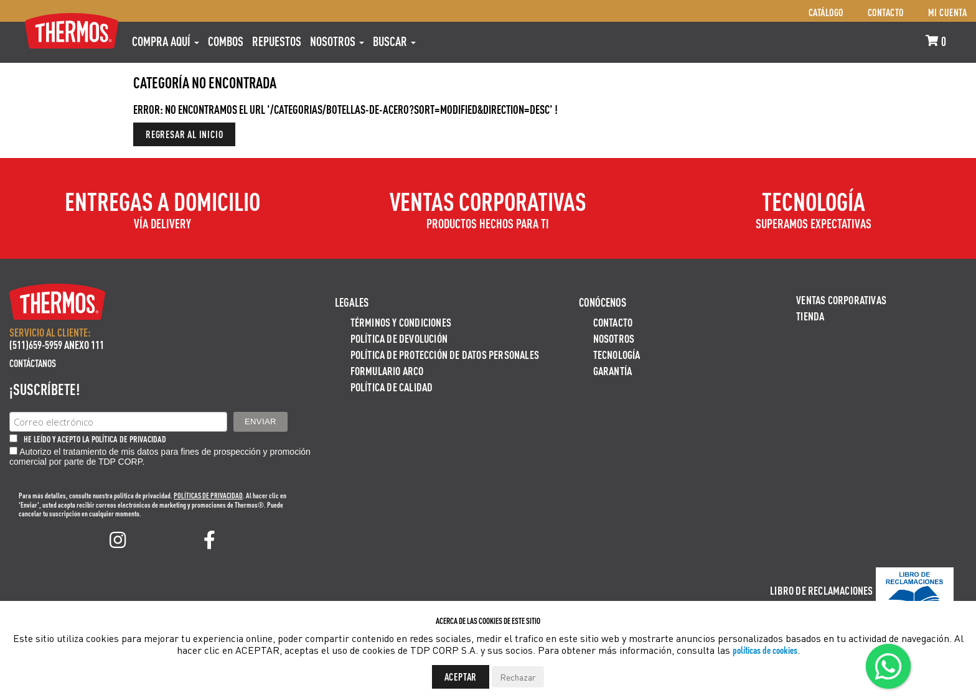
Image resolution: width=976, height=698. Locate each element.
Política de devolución (399, 338)
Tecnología (616, 354)
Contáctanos (32, 363)
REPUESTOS (276, 41)
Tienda (810, 316)
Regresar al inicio (184, 134)
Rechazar (518, 676)
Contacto (886, 12)
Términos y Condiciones (400, 322)
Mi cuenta (947, 12)
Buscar (394, 41)
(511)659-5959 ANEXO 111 (56, 344)
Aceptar (460, 676)
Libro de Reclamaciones (821, 590)
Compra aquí (165, 41)
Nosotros (337, 41)
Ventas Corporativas (841, 299)
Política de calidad (391, 386)
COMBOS (225, 41)
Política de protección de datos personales (444, 354)
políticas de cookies (765, 649)
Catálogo (826, 12)
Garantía (612, 370)
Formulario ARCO (387, 370)
